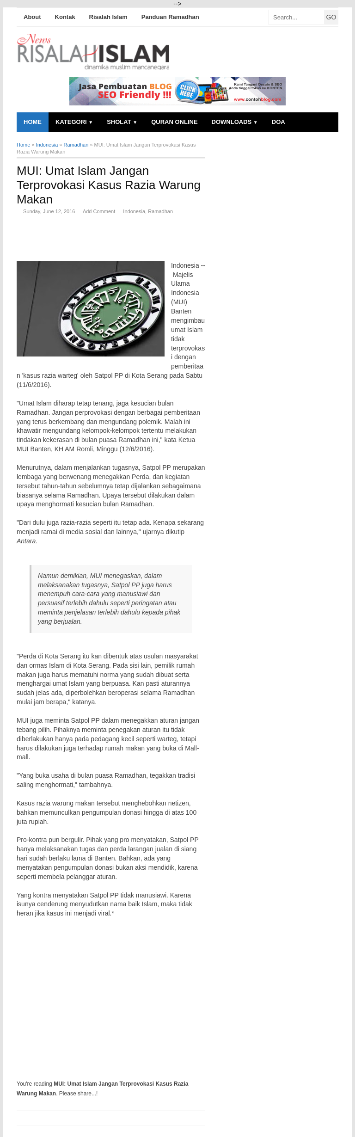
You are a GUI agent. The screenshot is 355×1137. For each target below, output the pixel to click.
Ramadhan (160, 211)
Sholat (122, 121)
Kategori (74, 121)
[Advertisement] (125, 235)
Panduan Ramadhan (170, 16)
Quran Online (174, 121)
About (32, 16)
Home (33, 121)
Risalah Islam (108, 16)
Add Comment (99, 211)
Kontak (65, 16)
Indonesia (134, 211)
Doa (278, 121)
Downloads (235, 121)
